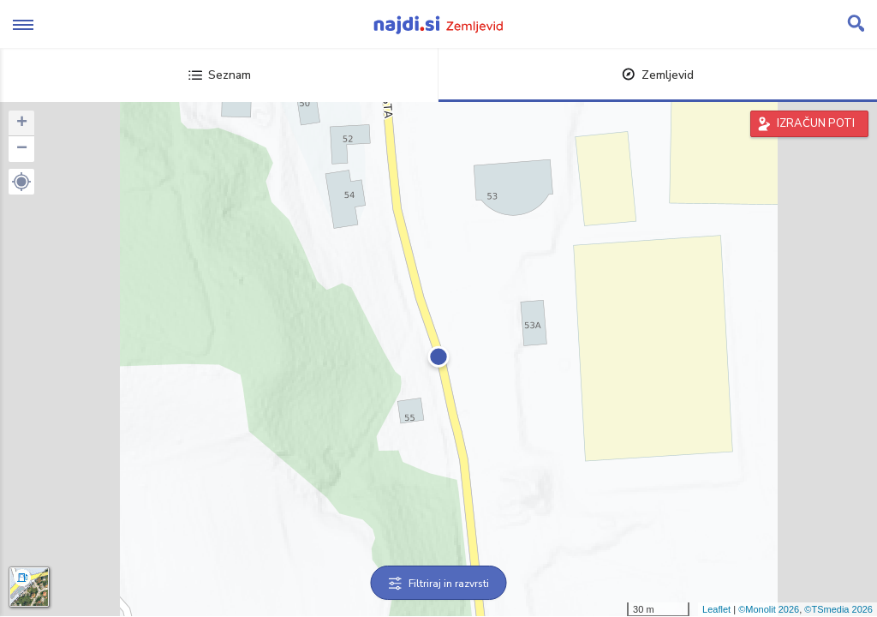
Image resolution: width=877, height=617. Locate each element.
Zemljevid (658, 75)
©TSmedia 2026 (838, 609)
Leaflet (716, 609)
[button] (21, 182)
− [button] (21, 149)
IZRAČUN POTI (816, 123)
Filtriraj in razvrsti (439, 583)
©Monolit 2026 (768, 609)
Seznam (219, 75)
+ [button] (21, 123)
